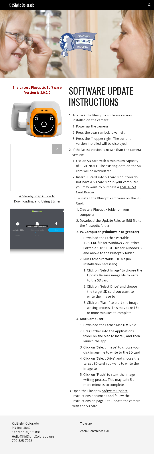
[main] (37, 90)
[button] (4, 5)
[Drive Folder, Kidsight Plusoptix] (37, 167)
